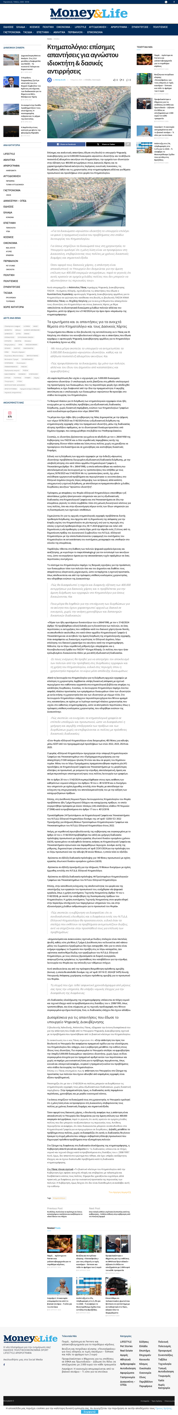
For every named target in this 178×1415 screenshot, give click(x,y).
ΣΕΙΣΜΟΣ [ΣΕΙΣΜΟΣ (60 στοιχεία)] (22, 374)
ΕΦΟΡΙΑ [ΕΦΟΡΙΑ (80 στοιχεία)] (18, 341)
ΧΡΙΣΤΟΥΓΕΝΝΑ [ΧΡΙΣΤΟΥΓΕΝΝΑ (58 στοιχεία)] (11, 389)
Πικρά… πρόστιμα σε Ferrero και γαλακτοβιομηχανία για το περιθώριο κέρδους (163, 60)
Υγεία (8, 231)
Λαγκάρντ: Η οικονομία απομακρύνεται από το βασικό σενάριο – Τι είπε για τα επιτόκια (88, 1376)
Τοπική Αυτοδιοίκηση (15, 185)
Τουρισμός (10, 301)
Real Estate (10, 248)
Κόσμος (35, 27)
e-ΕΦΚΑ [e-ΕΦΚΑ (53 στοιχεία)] (27, 326)
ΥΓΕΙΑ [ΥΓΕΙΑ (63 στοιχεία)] (19, 381)
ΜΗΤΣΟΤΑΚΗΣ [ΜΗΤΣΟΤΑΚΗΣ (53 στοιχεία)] (32, 356)
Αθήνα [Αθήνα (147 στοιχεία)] (18, 330)
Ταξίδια (27, 32)
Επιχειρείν (10, 255)
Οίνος (8, 195)
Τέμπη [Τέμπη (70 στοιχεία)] (36, 378)
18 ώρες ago (26, 100)
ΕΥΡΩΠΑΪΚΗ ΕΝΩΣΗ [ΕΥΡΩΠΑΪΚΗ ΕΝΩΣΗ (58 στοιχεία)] (25, 337)
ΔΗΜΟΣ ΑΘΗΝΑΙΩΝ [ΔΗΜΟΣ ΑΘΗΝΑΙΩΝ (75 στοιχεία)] (31, 330)
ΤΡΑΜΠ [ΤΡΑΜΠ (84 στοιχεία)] (27, 378)
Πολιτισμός (160, 27)
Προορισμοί (11, 298)
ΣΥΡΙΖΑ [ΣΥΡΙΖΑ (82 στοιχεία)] (7, 378)
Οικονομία (63, 27)
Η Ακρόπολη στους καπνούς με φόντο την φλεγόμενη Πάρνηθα (31, 130)
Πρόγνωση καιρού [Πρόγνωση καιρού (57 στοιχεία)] (12, 370)
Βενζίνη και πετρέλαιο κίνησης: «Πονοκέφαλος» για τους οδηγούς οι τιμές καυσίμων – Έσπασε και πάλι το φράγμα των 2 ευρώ (88, 1267)
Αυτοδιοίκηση (97, 27)
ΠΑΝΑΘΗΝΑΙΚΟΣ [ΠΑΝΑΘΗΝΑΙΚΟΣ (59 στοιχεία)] (11, 367)
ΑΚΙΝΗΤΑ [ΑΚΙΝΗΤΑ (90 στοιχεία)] (8, 330)
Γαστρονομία (11, 32)
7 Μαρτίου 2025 (76, 80)
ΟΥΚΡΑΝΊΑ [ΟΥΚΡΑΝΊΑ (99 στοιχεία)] (9, 363)
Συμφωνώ (90, 1411)
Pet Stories (10, 266)
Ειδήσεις (8, 27)
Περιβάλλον (75, 32)
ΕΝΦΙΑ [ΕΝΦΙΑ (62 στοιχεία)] (26, 334)
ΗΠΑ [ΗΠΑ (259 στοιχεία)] (20, 345)
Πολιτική (48, 27)
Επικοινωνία (94, 32)
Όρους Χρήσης (163, 1408)
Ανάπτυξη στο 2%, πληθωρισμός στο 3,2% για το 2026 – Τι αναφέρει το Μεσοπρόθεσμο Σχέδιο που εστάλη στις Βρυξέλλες (88, 1310)
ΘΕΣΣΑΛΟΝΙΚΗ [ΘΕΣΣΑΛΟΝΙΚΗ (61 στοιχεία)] (31, 345)
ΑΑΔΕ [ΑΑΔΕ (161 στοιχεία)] (35, 326)
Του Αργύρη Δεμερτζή (120, 1193)
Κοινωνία (10, 217)
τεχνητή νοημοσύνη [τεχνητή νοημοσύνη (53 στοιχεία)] (13, 392)
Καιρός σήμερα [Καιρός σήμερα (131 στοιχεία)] (18, 352)
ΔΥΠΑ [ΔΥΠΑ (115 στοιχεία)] (18, 334)
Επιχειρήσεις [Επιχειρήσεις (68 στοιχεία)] (10, 345)
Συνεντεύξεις (140, 27)
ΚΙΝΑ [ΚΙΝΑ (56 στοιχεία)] (6, 352)
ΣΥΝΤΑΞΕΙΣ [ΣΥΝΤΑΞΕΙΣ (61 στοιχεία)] (33, 374)
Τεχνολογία (11, 228)
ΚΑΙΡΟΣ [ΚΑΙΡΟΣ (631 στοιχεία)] (17, 348)
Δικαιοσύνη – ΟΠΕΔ (14, 200)
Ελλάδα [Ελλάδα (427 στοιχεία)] (28, 341)
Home (49, 39)
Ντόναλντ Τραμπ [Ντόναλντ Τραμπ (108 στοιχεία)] (11, 359)
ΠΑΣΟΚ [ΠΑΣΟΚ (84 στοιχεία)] (24, 367)
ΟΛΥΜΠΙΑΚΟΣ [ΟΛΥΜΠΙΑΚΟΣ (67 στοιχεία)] (27, 359)
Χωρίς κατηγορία (13, 307)
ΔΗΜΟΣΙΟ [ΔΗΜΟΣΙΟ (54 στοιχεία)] (9, 334)
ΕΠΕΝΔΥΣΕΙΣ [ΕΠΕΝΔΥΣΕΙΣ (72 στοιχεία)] (9, 337)
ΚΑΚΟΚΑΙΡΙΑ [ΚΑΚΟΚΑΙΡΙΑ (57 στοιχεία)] (28, 348)
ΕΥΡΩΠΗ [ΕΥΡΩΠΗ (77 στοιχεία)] (8, 341)
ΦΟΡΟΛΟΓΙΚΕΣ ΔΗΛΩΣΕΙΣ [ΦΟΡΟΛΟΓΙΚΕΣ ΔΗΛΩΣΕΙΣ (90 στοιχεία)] (15, 385)
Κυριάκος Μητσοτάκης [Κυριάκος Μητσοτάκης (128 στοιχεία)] (14, 356)
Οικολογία (10, 269)
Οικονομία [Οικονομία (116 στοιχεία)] (21, 363)
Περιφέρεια (10, 181)
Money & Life (60, 80)
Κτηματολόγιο (59, 1199)
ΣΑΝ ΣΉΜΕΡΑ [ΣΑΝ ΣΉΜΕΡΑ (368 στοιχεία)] (10, 374)
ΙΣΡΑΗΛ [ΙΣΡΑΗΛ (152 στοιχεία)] (7, 348)
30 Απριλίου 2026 (54, 1273)
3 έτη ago (25, 136)
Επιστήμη (43, 32)
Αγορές (9, 251)
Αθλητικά (59, 32)
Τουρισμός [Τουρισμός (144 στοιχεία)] (9, 381)
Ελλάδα (20, 27)
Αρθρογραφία (119, 27)
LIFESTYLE (80, 27)
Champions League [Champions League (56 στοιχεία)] (12, 326)
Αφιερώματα (11, 170)
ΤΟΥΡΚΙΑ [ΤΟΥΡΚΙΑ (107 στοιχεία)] (17, 378)
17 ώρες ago (26, 72)
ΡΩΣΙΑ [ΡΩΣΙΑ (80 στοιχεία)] (25, 370)
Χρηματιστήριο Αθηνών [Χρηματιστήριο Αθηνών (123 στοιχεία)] (30, 389)
